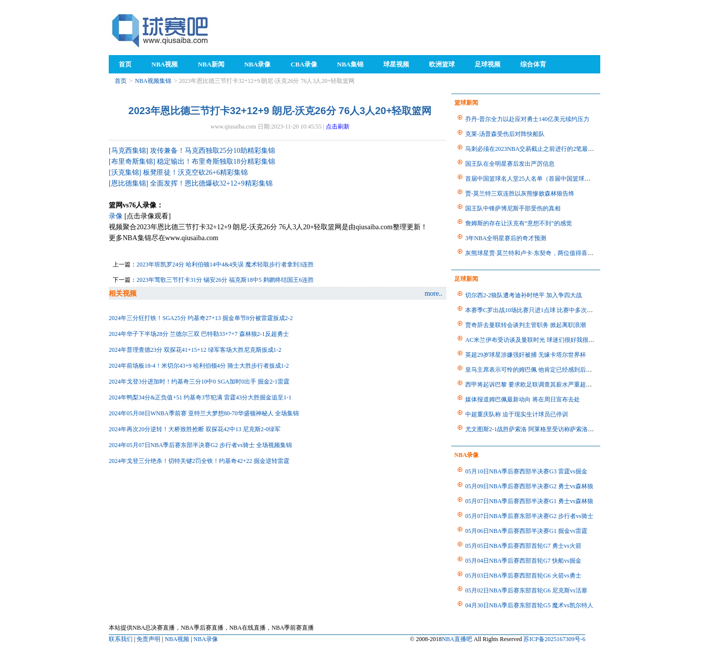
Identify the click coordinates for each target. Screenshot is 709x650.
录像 (116, 216)
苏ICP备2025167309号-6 (554, 639)
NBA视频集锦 (153, 80)
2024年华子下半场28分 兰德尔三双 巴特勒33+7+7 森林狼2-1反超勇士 (199, 333)
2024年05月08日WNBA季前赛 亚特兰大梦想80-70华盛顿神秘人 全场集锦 (204, 413)
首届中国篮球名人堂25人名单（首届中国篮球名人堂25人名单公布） (554, 178)
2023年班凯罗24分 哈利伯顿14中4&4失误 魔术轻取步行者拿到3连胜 (225, 264)
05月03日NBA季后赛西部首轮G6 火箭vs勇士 (523, 575)
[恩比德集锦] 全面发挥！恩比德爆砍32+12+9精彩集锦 (191, 183)
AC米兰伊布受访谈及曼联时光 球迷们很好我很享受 (532, 339)
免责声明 (148, 639)
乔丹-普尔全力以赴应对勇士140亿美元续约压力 (527, 119)
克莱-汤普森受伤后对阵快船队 (505, 133)
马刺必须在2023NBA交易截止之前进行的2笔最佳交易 (535, 148)
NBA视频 (177, 639)
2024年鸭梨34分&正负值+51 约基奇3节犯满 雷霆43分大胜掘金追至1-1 (200, 397)
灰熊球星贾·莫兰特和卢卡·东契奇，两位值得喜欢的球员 (538, 253)
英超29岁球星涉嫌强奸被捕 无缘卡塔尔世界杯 (525, 354)
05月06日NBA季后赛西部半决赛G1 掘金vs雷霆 (526, 530)
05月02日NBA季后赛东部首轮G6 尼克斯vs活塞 (526, 590)
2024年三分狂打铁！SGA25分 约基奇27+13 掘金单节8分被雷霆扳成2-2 (201, 318)
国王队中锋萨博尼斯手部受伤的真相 (513, 208)
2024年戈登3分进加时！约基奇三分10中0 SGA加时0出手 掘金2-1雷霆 (199, 381)
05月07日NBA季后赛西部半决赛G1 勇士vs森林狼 (529, 501)
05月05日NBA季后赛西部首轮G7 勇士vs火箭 (523, 545)
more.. (433, 293)
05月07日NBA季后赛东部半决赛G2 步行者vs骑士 (529, 516)
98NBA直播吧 (161, 30)
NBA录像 (206, 639)
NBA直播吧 (457, 639)
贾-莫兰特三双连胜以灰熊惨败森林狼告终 (519, 193)
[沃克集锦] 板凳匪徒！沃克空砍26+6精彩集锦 (178, 172)
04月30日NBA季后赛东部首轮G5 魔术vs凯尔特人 (529, 605)
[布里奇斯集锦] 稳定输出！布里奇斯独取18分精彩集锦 (192, 161)
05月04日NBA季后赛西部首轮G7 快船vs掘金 (523, 560)
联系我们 (121, 639)
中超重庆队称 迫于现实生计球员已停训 (516, 414)
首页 (121, 80)
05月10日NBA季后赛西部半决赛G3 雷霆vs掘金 (526, 471)
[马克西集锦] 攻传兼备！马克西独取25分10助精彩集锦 (192, 150)
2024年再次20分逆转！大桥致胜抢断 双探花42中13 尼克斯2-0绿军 (195, 429)
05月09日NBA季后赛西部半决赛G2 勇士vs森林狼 (529, 486)
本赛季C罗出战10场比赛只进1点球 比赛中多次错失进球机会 (544, 310)
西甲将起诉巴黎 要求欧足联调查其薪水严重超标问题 (534, 384)
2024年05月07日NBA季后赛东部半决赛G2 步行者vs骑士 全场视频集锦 (200, 445)
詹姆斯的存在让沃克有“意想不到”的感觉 (518, 223)
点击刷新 (338, 126)
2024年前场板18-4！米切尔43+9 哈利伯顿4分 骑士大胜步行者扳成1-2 (199, 365)
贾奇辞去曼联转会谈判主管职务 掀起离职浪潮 (525, 325)
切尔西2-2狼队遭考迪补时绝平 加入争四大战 (523, 295)
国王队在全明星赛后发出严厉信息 (510, 163)
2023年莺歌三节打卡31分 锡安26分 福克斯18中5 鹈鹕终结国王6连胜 (225, 279)
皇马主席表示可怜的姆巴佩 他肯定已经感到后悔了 (531, 369)
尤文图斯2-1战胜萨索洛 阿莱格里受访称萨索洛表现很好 (538, 429)
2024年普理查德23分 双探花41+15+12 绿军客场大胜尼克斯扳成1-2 (195, 349)
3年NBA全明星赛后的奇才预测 (505, 238)
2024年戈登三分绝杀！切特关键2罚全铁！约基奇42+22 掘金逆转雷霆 (199, 460)
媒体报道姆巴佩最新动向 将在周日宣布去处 (522, 399)
